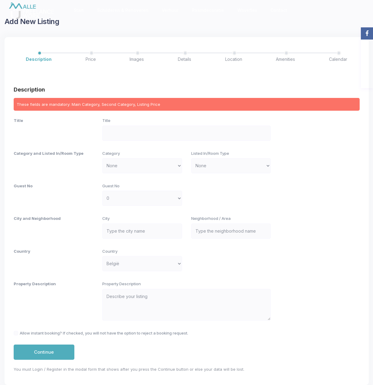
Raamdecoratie (208, 10)
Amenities (285, 59)
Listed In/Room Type (210, 153)
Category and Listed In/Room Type (48, 153)
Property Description (35, 283)
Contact (278, 10)
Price (91, 59)
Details (184, 59)
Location (233, 59)
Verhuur (170, 10)
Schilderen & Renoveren (122, 10)
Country (22, 251)
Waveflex (247, 10)
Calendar (338, 59)
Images (137, 59)
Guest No (23, 185)
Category (111, 153)
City (106, 218)
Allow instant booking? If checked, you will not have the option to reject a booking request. (104, 333)
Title (18, 120)
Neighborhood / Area (211, 218)
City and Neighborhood (37, 218)
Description (39, 59)
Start (79, 10)
